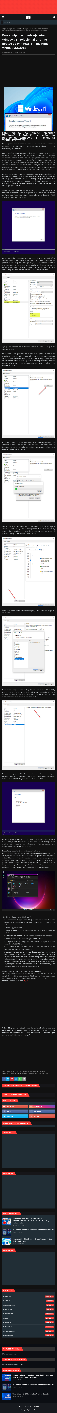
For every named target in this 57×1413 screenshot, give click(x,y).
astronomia (29, 1305)
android (29, 1297)
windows (38, 1073)
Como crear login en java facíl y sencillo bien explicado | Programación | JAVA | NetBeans (33, 1376)
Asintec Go (32, 1410)
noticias (29, 1327)
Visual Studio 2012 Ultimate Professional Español (31, 1394)
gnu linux (29, 1309)
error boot (14, 1071)
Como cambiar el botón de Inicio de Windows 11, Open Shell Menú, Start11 (33, 1240)
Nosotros (28, 1406)
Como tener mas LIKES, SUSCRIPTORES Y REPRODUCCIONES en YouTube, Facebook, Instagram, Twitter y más (32, 1221)
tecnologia (29, 1331)
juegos (29, 1322)
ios (29, 1318)
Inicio (20, 1406)
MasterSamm (8, 52)
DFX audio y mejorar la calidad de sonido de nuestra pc (33, 1230)
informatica (6, 1073)
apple (29, 1301)
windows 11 (17, 29)
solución (24, 1073)
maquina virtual (16, 1073)
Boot (8, 1071)
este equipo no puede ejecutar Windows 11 (33, 1071)
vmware (31, 1073)
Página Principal (7, 29)
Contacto (36, 1406)
